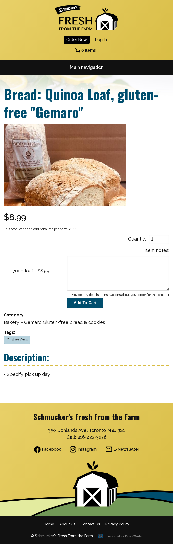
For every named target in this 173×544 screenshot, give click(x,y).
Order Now (76, 39)
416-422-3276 (92, 437)
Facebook (51, 449)
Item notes (156, 250)
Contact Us (90, 524)
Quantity (137, 239)
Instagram (87, 449)
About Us (67, 524)
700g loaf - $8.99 (31, 270)
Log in (101, 39)
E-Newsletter (126, 449)
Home (49, 524)
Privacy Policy (117, 524)
